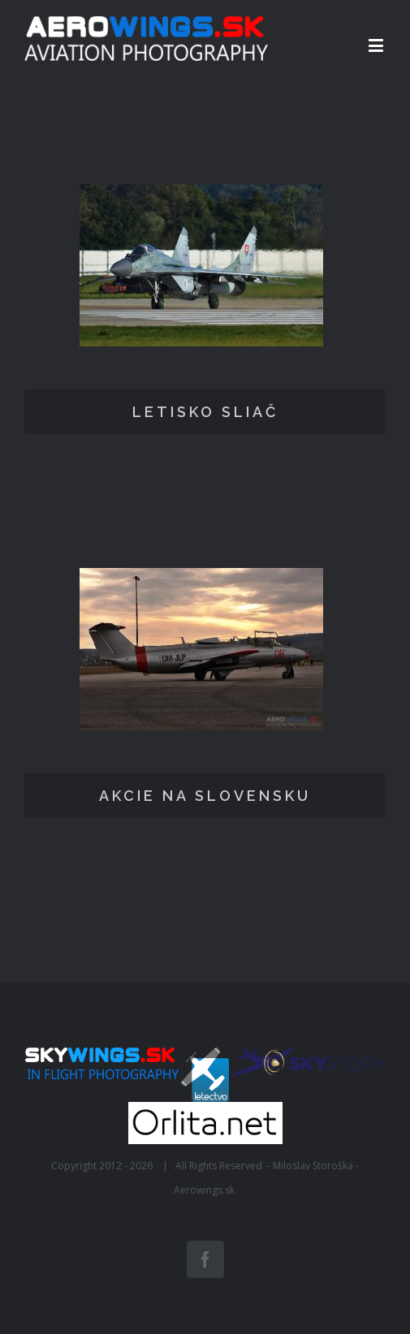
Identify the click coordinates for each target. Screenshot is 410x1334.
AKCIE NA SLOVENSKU (205, 795)
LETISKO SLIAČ (205, 411)
